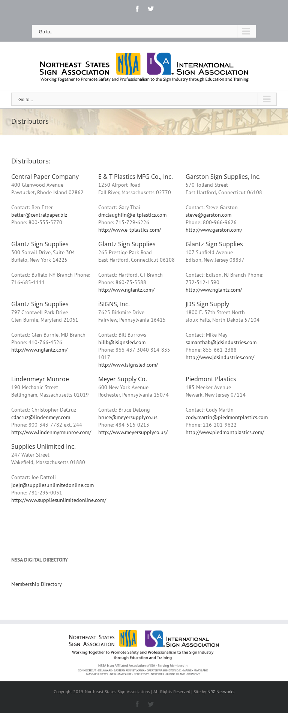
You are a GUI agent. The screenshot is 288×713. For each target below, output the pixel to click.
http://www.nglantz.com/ (126, 289)
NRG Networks (220, 691)
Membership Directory (36, 584)
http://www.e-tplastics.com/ (129, 229)
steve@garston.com (208, 214)
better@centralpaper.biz (39, 214)
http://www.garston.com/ (214, 229)
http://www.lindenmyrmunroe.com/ (51, 432)
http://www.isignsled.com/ (128, 364)
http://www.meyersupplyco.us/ (133, 432)
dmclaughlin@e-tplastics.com (132, 214)
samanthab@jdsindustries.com (221, 342)
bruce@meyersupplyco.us (128, 417)
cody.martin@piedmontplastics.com (227, 417)
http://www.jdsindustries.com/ (220, 357)
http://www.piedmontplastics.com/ (225, 432)
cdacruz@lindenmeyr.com (40, 417)
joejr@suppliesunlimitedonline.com (52, 485)
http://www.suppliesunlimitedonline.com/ (58, 500)
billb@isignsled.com (122, 342)
